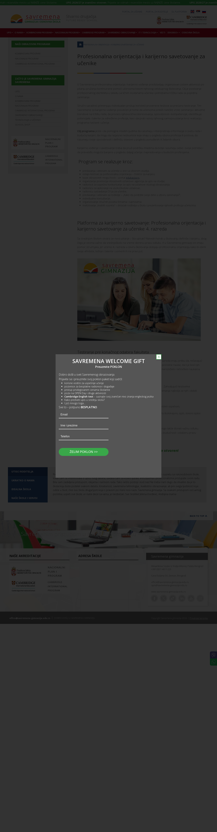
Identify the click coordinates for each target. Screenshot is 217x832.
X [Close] (159, 357)
